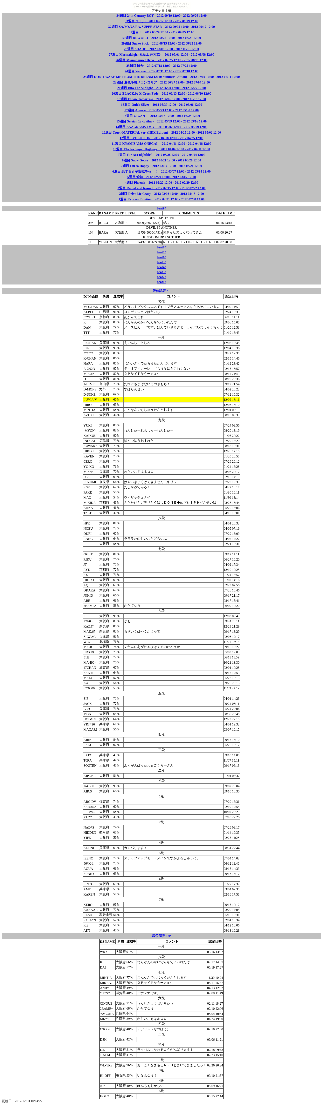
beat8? (161, 247)
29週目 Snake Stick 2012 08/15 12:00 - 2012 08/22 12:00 (161, 43)
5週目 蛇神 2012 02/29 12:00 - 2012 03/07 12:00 (161, 177)
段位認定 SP (162, 291)
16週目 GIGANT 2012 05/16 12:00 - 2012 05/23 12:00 (161, 116)
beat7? (161, 252)
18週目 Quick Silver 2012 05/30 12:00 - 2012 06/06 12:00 (161, 104)
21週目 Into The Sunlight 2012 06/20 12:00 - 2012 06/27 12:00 (161, 88)
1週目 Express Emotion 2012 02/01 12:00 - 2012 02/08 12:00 (161, 199)
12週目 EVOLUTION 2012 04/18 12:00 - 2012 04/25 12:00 (161, 138)
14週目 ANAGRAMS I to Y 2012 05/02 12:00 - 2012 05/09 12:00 (161, 127)
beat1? (161, 282)
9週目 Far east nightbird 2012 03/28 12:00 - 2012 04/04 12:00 (161, 154)
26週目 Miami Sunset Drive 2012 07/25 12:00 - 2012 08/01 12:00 (161, 60)
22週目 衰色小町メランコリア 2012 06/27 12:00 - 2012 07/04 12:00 (161, 82)
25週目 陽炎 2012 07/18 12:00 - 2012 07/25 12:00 (161, 65)
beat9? (161, 208)
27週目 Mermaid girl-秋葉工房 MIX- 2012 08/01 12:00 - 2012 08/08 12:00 (161, 54)
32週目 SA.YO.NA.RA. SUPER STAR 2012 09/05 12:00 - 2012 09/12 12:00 (161, 26)
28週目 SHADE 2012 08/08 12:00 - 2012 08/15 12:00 (161, 49)
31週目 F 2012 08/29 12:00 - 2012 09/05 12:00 (161, 32)
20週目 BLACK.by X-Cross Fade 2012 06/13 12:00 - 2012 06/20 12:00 (161, 93)
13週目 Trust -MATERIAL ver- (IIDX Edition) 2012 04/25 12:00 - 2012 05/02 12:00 (161, 132)
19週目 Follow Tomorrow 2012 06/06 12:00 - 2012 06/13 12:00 (161, 99)
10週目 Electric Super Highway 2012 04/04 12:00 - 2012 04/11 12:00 (161, 149)
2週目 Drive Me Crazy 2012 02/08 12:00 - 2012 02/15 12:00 (161, 193)
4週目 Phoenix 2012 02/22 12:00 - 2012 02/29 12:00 (161, 182)
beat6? (161, 257)
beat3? (161, 272)
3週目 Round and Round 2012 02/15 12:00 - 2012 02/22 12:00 (161, 188)
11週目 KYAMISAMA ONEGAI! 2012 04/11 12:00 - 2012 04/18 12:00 (161, 143)
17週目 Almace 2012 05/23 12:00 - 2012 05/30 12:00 (161, 110)
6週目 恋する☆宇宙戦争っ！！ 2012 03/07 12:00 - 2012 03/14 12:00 (161, 171)
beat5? (161, 262)
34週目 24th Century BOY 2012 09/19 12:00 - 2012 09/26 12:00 (161, 15)
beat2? (161, 277)
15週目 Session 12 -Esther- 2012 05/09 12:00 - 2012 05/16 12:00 (161, 121)
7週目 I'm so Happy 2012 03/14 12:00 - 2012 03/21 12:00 (161, 166)
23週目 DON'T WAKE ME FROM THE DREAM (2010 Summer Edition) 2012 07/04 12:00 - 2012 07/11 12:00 (161, 77)
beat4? (161, 267)
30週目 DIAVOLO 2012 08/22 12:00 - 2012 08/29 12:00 (161, 38)
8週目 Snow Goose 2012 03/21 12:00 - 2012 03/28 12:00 (161, 160)
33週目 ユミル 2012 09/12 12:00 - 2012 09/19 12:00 (161, 21)
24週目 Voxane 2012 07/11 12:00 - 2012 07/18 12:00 (161, 71)
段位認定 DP (161, 936)
